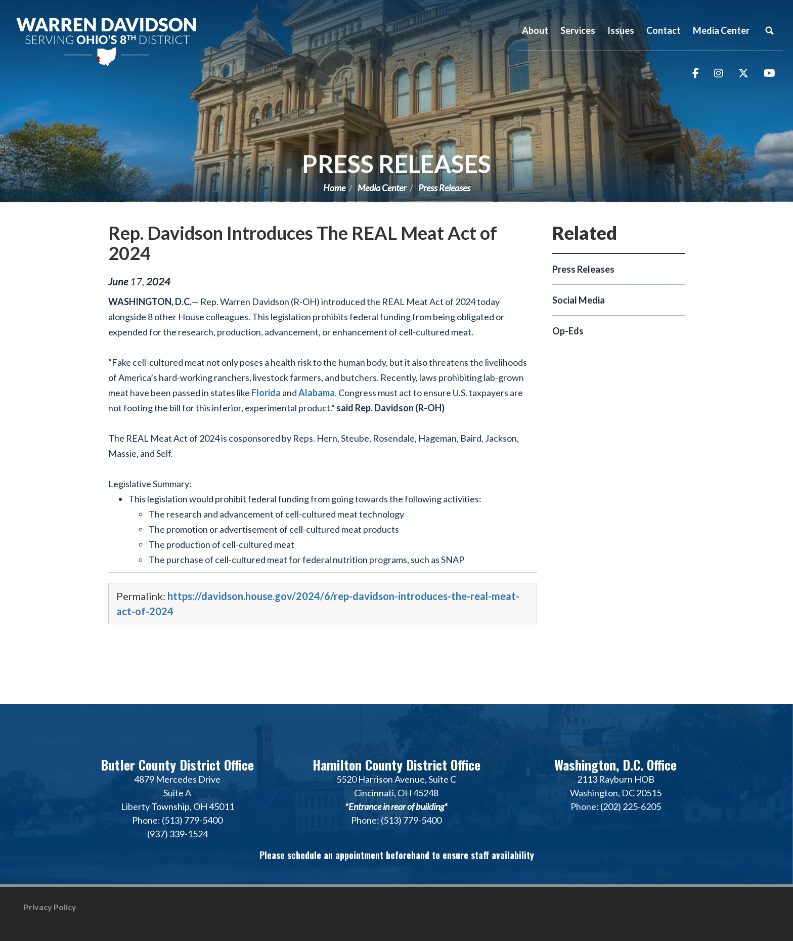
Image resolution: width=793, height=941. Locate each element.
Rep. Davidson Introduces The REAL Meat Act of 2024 (302, 243)
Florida (266, 392)
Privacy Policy (50, 907)
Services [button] (577, 30)
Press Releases (396, 163)
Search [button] (769, 30)
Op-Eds (568, 330)
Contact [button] (663, 30)
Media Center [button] (721, 30)
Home (334, 187)
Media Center (382, 187)
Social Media (578, 300)
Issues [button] (620, 30)
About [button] (535, 30)
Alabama (316, 392)
